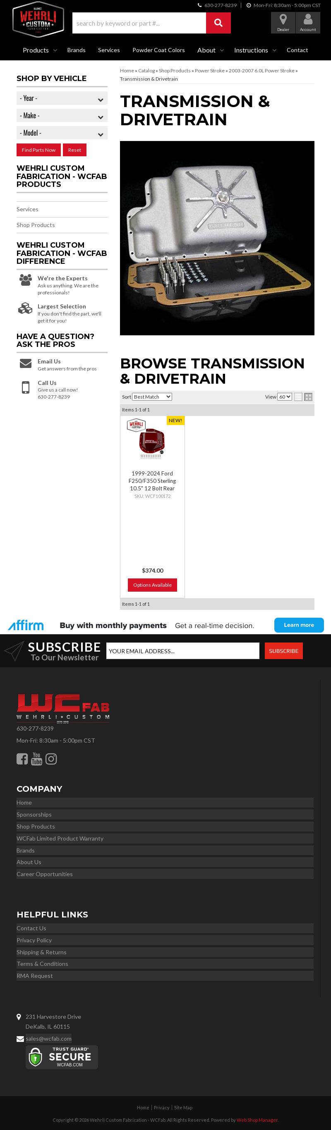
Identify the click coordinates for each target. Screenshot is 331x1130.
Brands (76, 49)
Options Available (152, 585)
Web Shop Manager (257, 1120)
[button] (151, 22)
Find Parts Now (38, 150)
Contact (297, 49)
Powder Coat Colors (158, 49)
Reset (74, 150)
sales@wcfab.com (49, 1038)
